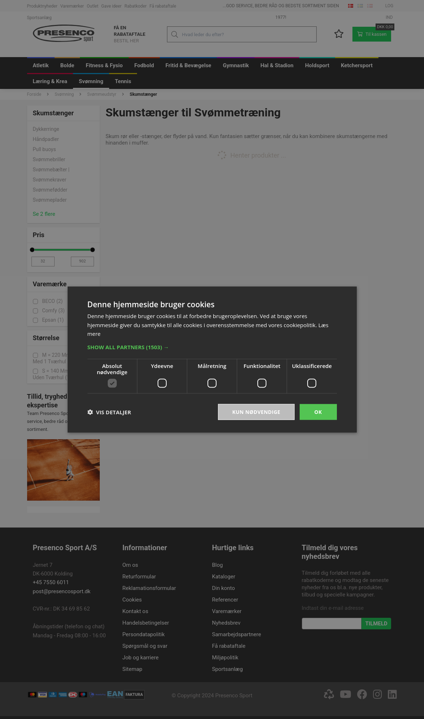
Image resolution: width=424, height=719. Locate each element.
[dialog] (212, 359)
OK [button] (318, 411)
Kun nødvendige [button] (256, 411)
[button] (212, 346)
